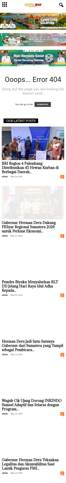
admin (5, 176)
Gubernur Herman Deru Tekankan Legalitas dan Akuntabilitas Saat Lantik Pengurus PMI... (30, 464)
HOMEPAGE (42, 105)
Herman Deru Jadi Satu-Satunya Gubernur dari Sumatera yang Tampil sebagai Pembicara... (32, 346)
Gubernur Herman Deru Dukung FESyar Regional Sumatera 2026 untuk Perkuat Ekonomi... (29, 227)
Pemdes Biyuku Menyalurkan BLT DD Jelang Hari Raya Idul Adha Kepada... (30, 286)
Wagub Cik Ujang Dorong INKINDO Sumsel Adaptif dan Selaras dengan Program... (32, 405)
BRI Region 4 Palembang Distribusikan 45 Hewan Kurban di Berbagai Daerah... (30, 168)
